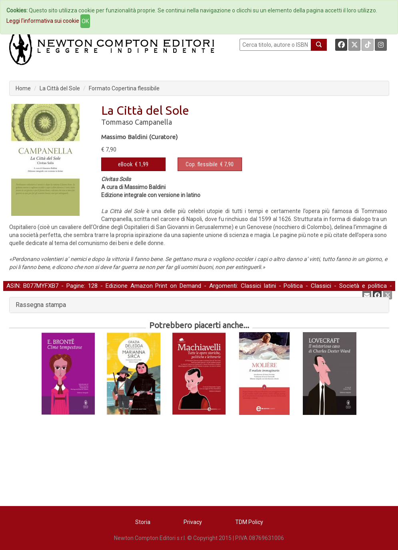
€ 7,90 (210, 164)
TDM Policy (249, 522)
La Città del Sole (60, 88)
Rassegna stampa (41, 305)
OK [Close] (85, 21)
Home (23, 88)
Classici (321, 285)
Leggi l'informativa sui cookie (42, 21)
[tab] (199, 305)
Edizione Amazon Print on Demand (153, 285)
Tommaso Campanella (136, 122)
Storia (142, 522)
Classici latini (258, 285)
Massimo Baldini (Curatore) (139, 137)
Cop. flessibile (202, 164)
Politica (293, 285)
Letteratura (21, 294)
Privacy (193, 522)
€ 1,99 (133, 164)
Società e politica (363, 285)
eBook (125, 164)
